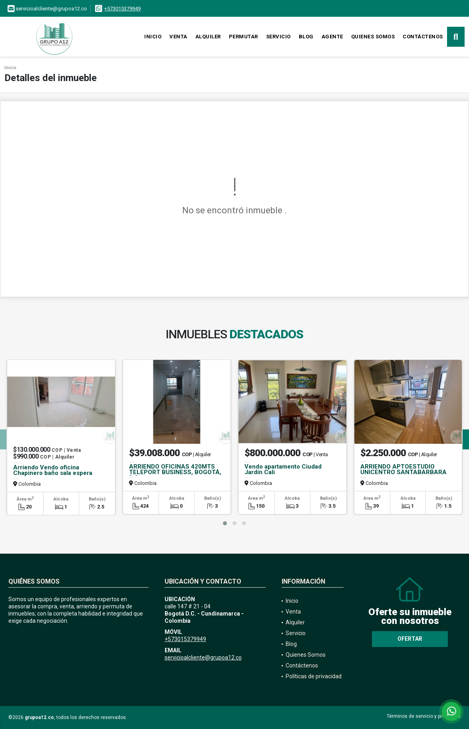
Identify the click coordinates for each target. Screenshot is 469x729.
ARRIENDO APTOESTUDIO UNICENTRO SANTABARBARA (403, 469)
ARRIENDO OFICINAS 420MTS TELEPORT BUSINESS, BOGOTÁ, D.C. (175, 472)
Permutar (243, 37)
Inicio (152, 37)
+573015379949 (122, 9)
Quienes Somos (373, 37)
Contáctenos (423, 37)
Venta (178, 37)
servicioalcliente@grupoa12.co (203, 657)
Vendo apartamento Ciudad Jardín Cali (283, 469)
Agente (332, 37)
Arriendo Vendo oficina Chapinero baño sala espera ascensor (52, 473)
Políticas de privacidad (314, 676)
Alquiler (208, 37)
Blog (306, 37)
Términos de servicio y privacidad (424, 716)
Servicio (278, 37)
